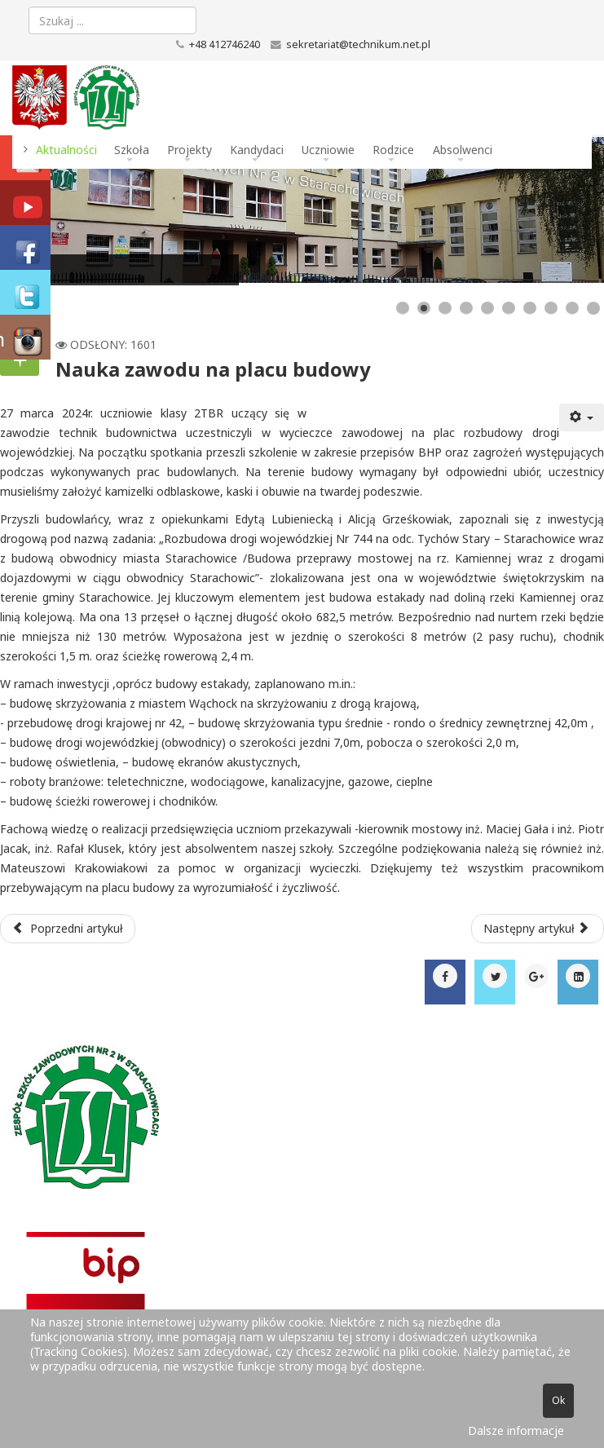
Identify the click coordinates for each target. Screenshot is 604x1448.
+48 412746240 (224, 44)
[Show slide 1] (402, 308)
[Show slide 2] (423, 308)
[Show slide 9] (572, 308)
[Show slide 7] (529, 308)
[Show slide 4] (466, 308)
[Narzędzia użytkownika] (582, 417)
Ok (558, 1400)
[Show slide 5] (487, 308)
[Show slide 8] (551, 308)
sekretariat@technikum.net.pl (358, 44)
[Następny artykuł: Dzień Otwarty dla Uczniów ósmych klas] (538, 928)
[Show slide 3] (445, 308)
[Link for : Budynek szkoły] (302, 210)
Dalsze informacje (516, 1430)
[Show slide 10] (593, 308)
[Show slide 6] (508, 308)
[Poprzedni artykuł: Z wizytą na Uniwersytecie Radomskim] (67, 928)
